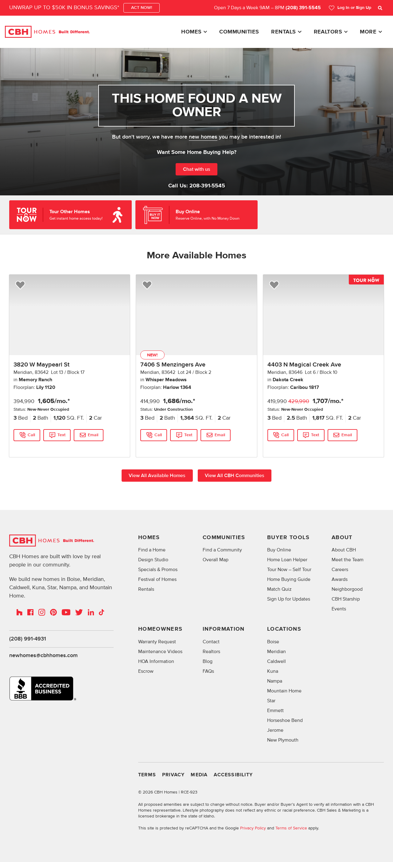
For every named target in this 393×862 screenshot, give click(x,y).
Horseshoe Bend (285, 721)
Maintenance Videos (160, 652)
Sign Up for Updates (288, 599)
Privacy (173, 775)
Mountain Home (284, 691)
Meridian (276, 652)
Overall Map (215, 560)
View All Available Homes (157, 475)
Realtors (328, 32)
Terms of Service (291, 828)
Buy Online (279, 550)
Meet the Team (348, 560)
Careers (340, 570)
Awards (340, 580)
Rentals (283, 32)
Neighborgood (347, 589)
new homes (203, 137)
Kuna (272, 671)
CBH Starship (346, 599)
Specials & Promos (157, 570)
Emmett (275, 711)
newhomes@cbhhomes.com (43, 655)
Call (31, 435)
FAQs (208, 671)
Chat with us (196, 169)
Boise (273, 642)
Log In (349, 8)
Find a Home (151, 550)
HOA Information (156, 662)
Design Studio (153, 560)
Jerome (275, 730)
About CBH (344, 550)
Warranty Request (157, 642)
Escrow (146, 671)
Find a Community (222, 550)
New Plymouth (282, 740)
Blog (207, 662)
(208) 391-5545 (303, 8)
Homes (191, 32)
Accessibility (233, 775)
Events (339, 609)
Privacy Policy (253, 828)
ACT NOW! (141, 7)
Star (271, 701)
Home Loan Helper (287, 560)
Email (93, 435)
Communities (239, 32)
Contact (211, 642)
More (368, 32)
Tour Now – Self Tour (289, 570)
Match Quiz (279, 589)
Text (62, 435)
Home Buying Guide (288, 580)
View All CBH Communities (235, 475)
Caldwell (276, 662)
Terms (147, 775)
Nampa (274, 681)
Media (199, 775)
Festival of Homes (157, 580)
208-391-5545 (207, 185)
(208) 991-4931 (27, 639)
